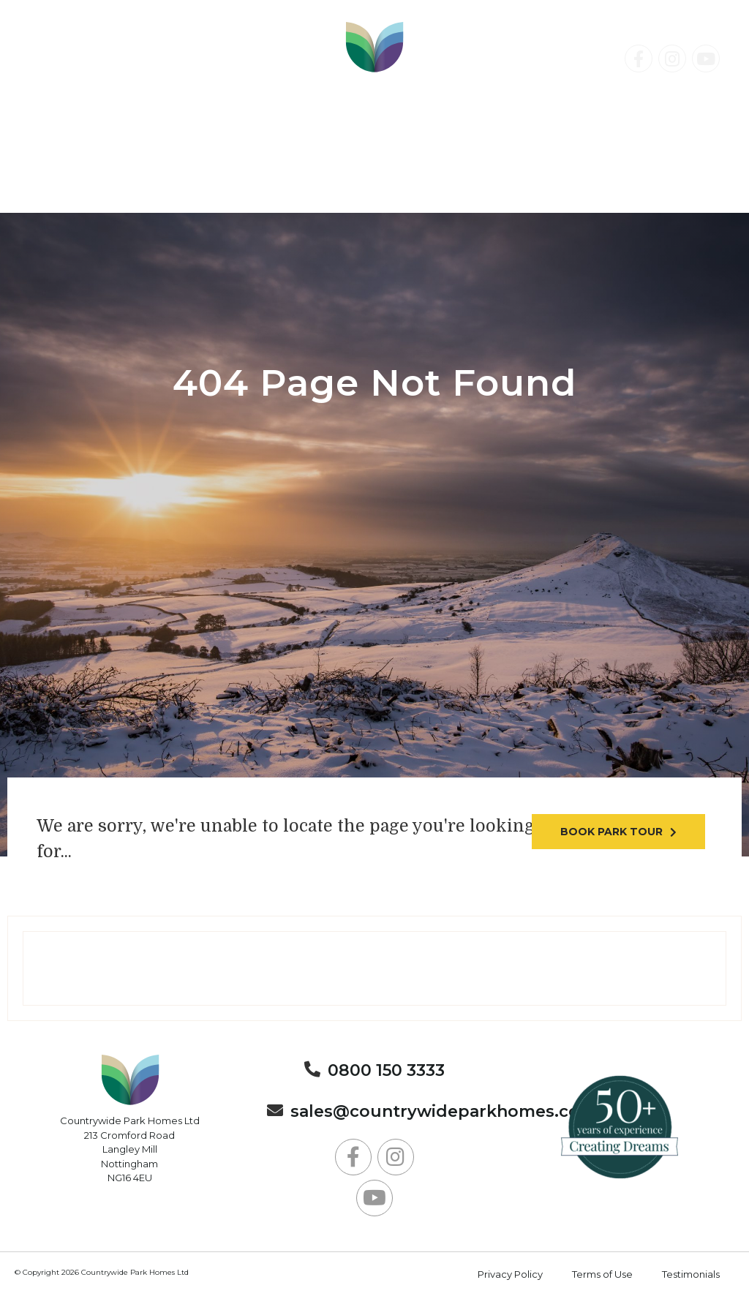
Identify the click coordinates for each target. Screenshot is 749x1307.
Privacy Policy (510, 1274)
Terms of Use (602, 1274)
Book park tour (611, 831)
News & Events (320, 190)
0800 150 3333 (99, 78)
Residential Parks (137, 175)
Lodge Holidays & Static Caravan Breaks (545, 174)
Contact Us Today (628, 107)
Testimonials (691, 1274)
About (447, 190)
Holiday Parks (308, 175)
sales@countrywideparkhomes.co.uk (448, 1111)
